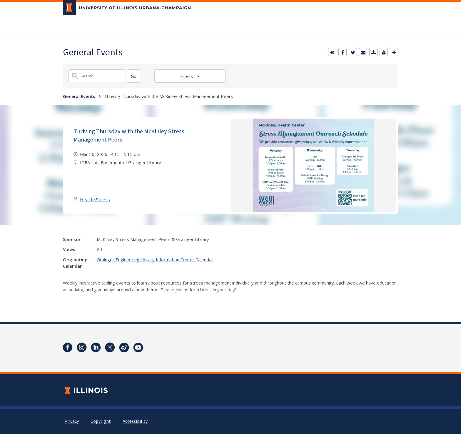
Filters (187, 76)
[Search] (133, 76)
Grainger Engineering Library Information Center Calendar (155, 259)
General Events (79, 96)
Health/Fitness (95, 199)
